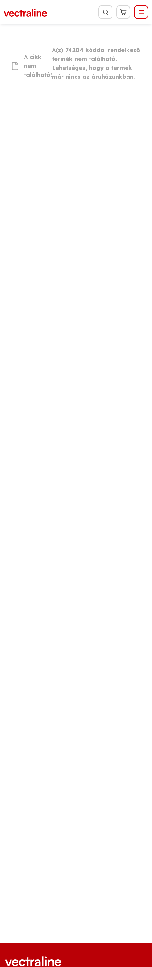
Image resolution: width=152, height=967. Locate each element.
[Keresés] (105, 12)
